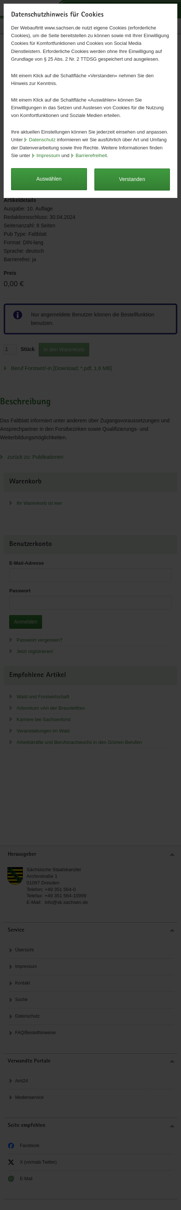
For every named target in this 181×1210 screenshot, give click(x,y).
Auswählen (49, 179)
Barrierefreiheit (91, 155)
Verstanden (132, 179)
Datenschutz (42, 139)
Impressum (48, 155)
